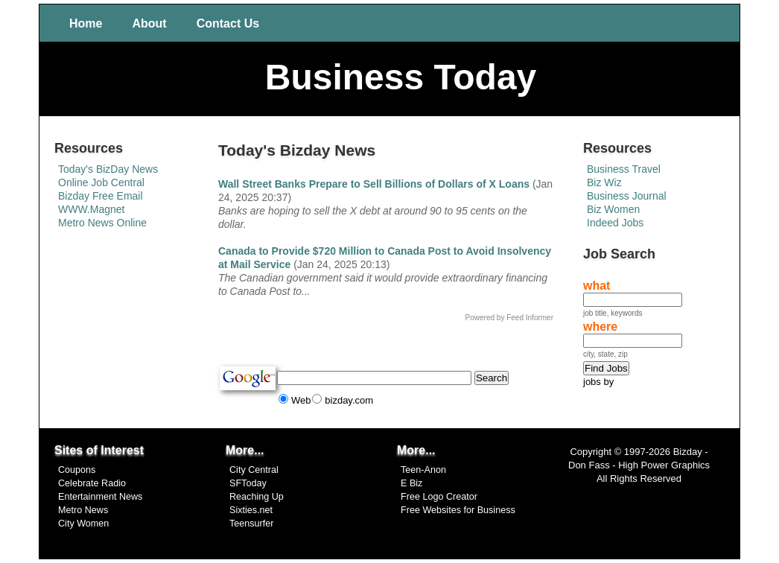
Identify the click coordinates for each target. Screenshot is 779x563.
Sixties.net (251, 510)
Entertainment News (100, 497)
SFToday (248, 483)
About (149, 23)
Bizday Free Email (100, 196)
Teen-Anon (423, 470)
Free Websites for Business (458, 510)
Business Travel (624, 169)
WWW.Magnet (91, 209)
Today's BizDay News (108, 169)
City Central (254, 470)
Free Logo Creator (439, 497)
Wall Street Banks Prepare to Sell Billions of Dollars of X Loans (374, 184)
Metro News (83, 510)
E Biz (411, 483)
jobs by (598, 381)
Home (85, 23)
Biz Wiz (604, 182)
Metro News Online (102, 223)
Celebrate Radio (92, 483)
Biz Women (613, 209)
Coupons (76, 470)
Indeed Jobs (615, 223)
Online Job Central (101, 182)
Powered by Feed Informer (509, 318)
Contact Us (228, 23)
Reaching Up (256, 497)
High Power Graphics (664, 465)
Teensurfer (251, 523)
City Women (83, 523)
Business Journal (627, 196)
